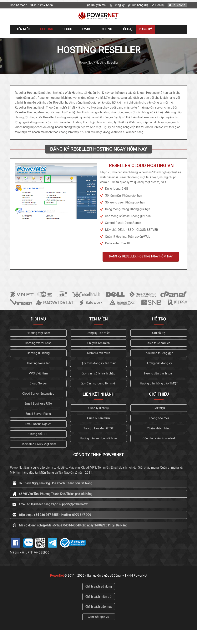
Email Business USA (38, 403)
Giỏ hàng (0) (140, 5)
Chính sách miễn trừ (98, 596)
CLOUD (67, 29)
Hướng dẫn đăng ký (159, 363)
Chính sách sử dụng (98, 586)
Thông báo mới (159, 418)
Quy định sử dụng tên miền (98, 383)
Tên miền (23, 29)
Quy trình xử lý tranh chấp (98, 373)
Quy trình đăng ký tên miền (98, 363)
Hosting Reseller (38, 363)
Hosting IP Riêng (38, 353)
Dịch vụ (106, 29)
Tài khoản (178, 5)
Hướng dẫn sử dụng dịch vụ (98, 438)
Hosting (46, 29)
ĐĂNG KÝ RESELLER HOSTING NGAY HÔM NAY (141, 256)
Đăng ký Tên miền (98, 333)
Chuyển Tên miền (98, 343)
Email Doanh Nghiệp (38, 424)
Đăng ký (119, 5)
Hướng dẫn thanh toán (158, 373)
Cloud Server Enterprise (38, 393)
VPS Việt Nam (38, 373)
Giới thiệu (159, 408)
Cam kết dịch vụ (98, 617)
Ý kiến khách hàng (158, 428)
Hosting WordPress (38, 343)
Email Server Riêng (38, 414)
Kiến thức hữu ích (158, 343)
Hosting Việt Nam (38, 333)
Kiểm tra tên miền (98, 353)
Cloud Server (38, 383)
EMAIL (86, 29)
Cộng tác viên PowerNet (159, 438)
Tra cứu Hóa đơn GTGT (98, 428)
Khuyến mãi (98, 5)
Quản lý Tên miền (98, 418)
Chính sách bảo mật (98, 606)
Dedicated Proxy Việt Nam (38, 444)
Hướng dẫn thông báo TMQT (159, 383)
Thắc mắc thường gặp (158, 353)
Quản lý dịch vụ (98, 408)
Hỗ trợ (127, 29)
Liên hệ (159, 5)
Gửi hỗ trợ (158, 333)
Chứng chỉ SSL (38, 434)
